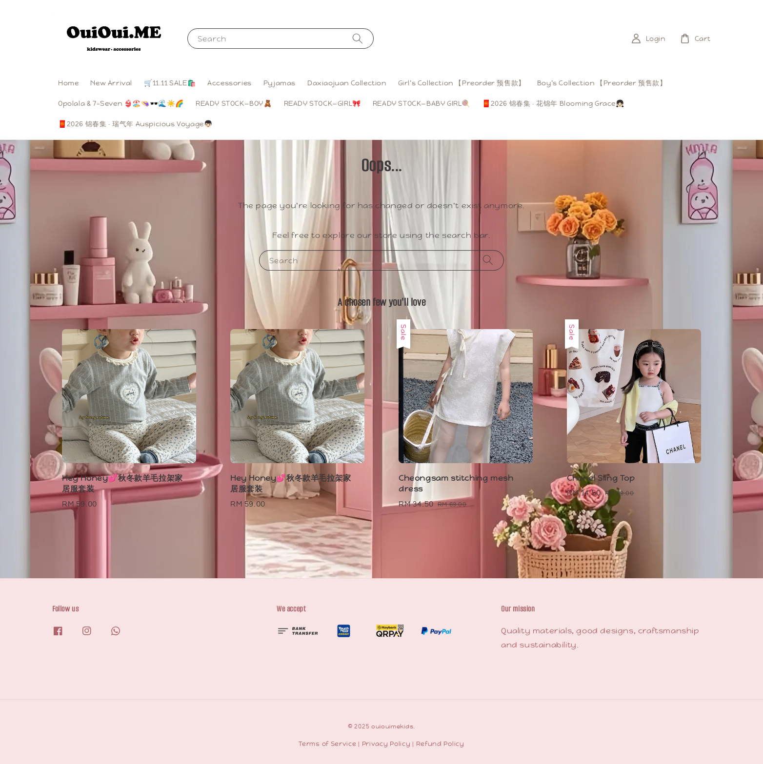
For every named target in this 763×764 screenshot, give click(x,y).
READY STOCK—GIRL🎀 (322, 103)
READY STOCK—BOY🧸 (234, 103)
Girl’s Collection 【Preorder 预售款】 (461, 82)
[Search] (357, 38)
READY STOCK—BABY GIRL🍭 (421, 103)
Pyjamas (279, 82)
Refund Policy (440, 744)
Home (68, 82)
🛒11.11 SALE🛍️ (170, 82)
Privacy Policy (386, 744)
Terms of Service (327, 744)
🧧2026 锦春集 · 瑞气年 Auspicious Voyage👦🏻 (135, 123)
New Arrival (111, 82)
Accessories (229, 82)
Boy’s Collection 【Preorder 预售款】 (602, 82)
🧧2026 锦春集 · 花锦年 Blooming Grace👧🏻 (553, 103)
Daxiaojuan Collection (346, 82)
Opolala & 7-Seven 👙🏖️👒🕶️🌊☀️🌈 (121, 103)
